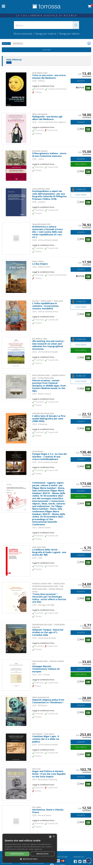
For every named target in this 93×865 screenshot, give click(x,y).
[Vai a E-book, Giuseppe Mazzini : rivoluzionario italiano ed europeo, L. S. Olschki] (16, 675)
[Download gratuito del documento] (81, 189)
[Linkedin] (84, 861)
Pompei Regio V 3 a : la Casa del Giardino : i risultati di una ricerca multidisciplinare (49, 456)
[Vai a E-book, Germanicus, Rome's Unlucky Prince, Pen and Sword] (16, 821)
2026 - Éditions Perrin (41, 267)
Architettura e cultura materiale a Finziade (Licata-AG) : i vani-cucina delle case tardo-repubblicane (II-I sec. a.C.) (47, 231)
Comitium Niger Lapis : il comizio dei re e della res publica (45, 739)
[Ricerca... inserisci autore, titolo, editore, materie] (46, 25)
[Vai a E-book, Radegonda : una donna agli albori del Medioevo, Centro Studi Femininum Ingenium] (16, 128)
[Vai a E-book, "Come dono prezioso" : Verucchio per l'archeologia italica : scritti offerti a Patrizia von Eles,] (16, 597)
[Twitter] (80, 861)
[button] (76, 25)
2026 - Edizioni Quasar (41, 393)
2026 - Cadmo (38, 159)
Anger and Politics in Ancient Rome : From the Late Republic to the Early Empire (49, 774)
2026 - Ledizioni (38, 202)
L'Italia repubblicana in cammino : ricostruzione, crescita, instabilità (45, 306)
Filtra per (46, 50)
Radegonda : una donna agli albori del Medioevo (47, 118)
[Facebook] (75, 861)
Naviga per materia (45, 33)
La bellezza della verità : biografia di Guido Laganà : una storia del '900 (49, 552)
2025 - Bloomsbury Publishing (44, 779)
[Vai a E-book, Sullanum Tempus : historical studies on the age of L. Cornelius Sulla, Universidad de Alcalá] (16, 638)
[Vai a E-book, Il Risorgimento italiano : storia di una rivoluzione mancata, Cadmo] (16, 165)
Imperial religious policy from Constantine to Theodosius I (48, 701)
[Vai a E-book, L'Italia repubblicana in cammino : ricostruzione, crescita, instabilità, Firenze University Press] (16, 315)
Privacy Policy (7, 863)
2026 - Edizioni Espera (41, 527)
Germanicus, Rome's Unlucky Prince (47, 811)
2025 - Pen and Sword (41, 815)
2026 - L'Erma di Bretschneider (45, 240)
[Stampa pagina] (89, 43)
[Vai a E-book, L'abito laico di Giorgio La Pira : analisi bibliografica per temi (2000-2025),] (16, 428)
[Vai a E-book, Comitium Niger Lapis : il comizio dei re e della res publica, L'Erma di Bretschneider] (16, 747)
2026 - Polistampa (39, 424)
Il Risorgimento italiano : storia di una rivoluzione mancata (49, 154)
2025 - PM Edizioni (39, 705)
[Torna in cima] (88, 860)
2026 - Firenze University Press (45, 311)
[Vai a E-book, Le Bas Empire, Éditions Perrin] (16, 276)
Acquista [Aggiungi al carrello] (81, 81)
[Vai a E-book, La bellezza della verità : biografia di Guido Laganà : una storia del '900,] (16, 561)
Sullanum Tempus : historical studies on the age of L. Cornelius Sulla (47, 632)
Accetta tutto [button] (17, 854)
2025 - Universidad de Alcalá (44, 638)
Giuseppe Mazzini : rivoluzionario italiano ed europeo (45, 669)
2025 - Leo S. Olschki (41, 674)
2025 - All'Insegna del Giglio (43, 605)
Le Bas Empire (40, 263)
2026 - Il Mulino (38, 81)
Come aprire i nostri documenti (31, 863)
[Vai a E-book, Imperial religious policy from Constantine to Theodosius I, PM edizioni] (16, 711)
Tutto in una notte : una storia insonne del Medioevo (49, 76)
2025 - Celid (37, 558)
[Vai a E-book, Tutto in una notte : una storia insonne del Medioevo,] (16, 89)
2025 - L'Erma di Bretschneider (45, 744)
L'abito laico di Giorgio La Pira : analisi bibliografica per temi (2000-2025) (49, 418)
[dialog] (29, 848)
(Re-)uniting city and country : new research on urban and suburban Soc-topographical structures (48, 345)
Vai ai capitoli (81, 164)
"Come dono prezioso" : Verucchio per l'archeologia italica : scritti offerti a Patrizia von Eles (49, 598)
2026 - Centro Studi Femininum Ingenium (49, 122)
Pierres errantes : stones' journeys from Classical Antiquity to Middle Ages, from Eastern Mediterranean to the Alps (49, 385)
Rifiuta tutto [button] (43, 854)
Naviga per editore (69, 33)
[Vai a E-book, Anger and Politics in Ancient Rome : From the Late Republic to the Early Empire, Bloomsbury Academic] (16, 783)
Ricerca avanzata (23, 33)
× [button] (53, 836)
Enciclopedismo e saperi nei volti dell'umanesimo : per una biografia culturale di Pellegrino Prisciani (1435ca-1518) (49, 195)
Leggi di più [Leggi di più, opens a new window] (38, 849)
